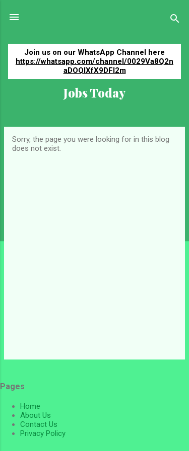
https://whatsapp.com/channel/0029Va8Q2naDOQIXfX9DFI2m (94, 66)
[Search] (175, 20)
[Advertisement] (94, 252)
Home (30, 406)
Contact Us (38, 424)
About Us (35, 415)
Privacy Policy (43, 433)
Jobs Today (94, 93)
